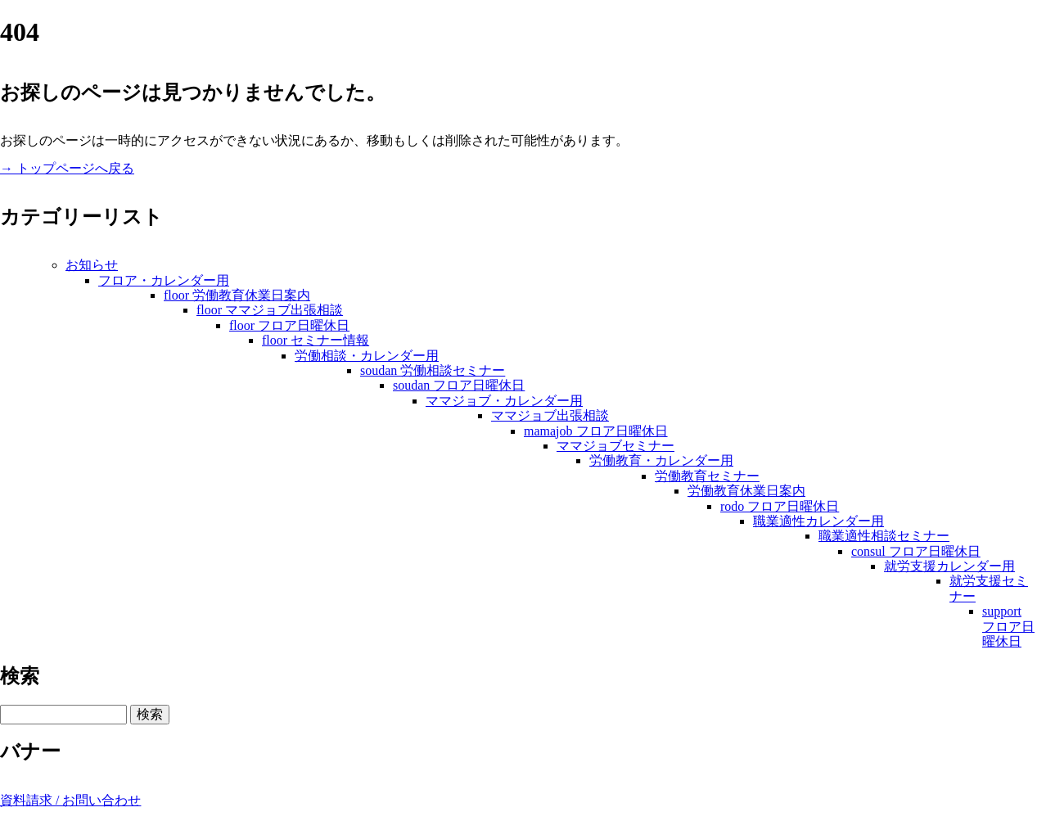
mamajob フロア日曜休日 (596, 431)
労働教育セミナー (707, 476)
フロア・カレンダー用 (163, 280)
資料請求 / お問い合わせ (70, 800)
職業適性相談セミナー (883, 536)
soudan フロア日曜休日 (459, 385)
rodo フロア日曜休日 (779, 506)
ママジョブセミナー (615, 446)
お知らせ (91, 265)
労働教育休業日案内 (746, 491)
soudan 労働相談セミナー (432, 370)
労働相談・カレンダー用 (367, 356)
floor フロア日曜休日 (289, 325)
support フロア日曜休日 (1008, 626)
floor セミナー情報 (315, 340)
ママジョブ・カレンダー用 (504, 401)
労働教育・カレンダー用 (661, 460)
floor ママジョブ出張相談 (269, 310)
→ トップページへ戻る (67, 168)
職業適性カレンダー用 (818, 521)
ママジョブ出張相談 (550, 415)
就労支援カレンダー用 (949, 566)
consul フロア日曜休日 (916, 551)
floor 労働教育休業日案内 (237, 295)
